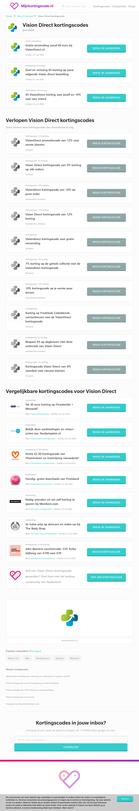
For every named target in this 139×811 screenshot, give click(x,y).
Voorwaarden (31, 199)
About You (13, 658)
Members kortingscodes (41, 509)
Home (9, 16)
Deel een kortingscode (106, 577)
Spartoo (60, 658)
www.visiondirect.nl (69, 640)
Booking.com (42, 658)
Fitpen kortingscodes (40, 414)
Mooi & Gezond (25, 16)
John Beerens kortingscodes (43, 558)
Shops (131, 6)
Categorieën (119, 6)
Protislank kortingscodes (41, 484)
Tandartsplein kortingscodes (43, 438)
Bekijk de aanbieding (106, 48)
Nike (27, 658)
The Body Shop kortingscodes (44, 533)
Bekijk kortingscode (106, 143)
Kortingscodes (101, 6)
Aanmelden (71, 747)
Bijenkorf (74, 658)
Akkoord (125, 798)
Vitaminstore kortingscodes (43, 463)
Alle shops (35, 651)
